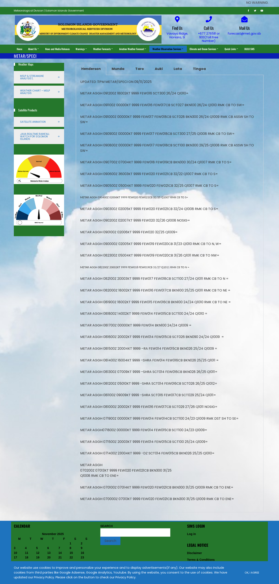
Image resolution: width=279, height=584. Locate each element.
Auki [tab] (159, 68)
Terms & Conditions (201, 559)
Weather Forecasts (103, 49)
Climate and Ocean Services (204, 49)
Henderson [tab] (91, 68)
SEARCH (106, 526)
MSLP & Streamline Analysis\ (32, 77)
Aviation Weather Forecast (133, 49)
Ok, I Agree (252, 572)
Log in (191, 534)
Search (110, 540)
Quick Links (232, 49)
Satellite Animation (33, 122)
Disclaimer (194, 553)
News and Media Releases (57, 49)
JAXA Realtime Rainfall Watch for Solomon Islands (34, 136)
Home (19, 49)
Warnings (81, 49)
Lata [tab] (178, 68)
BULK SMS (249, 49)
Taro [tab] (139, 68)
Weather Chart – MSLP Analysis (35, 92)
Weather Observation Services (168, 49)
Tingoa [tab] (199, 68)
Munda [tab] (118, 68)
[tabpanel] (170, 293)
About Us (33, 49)
